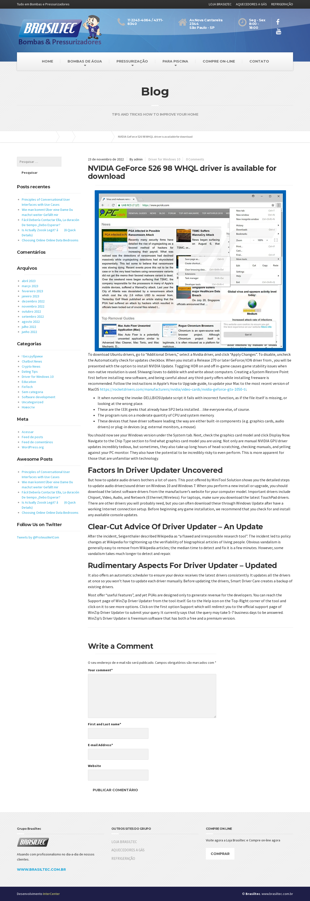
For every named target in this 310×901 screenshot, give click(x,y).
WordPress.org (33, 436)
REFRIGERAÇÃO (282, 4)
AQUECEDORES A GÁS (251, 4)
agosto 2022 (31, 310)
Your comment (100, 670)
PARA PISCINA (175, 61)
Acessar (28, 421)
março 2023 (30, 275)
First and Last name (104, 724)
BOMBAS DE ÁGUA (85, 61)
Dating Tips (30, 360)
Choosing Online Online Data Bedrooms (50, 229)
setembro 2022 (33, 305)
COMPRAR (220, 854)
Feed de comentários (37, 431)
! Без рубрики (32, 345)
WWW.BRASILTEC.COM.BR (41, 869)
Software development (38, 386)
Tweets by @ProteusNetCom (38, 526)
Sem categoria (32, 381)
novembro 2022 (33, 295)
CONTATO (259, 61)
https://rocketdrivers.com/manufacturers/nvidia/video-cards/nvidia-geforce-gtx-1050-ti (173, 389)
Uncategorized (32, 391)
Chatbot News (32, 350)
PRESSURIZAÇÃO (132, 61)
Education (29, 371)
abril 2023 (29, 270)
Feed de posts (32, 426)
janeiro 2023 (30, 285)
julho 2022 (29, 316)
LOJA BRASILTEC (220, 4)
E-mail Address (100, 745)
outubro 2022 (31, 300)
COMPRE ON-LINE (219, 61)
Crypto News (31, 355)
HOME (47, 61)
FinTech (27, 376)
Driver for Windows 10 (164, 159)
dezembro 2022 (33, 290)
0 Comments (195, 159)
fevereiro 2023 (32, 280)
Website (94, 766)
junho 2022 (29, 321)
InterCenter (51, 894)
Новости (28, 396)
